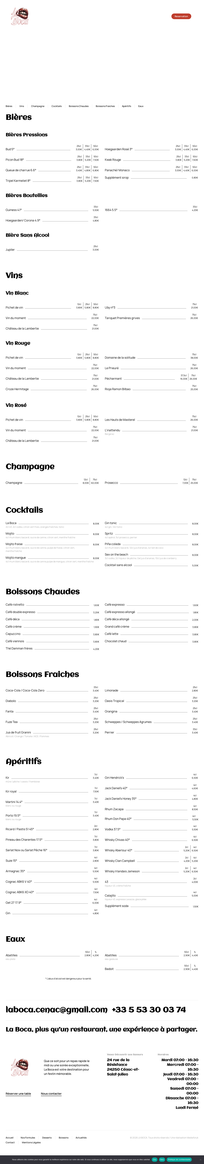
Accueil (9, 1137)
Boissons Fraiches (105, 106)
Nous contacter (51, 1093)
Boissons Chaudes (79, 106)
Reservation (181, 16)
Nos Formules (28, 1137)
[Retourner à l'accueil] (20, 16)
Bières (9, 106)
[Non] (200, 1159)
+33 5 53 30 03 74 (149, 1010)
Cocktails (57, 106)
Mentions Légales (31, 1142)
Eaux (141, 106)
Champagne (37, 106)
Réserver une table (18, 1093)
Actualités (81, 1137)
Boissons (63, 1137)
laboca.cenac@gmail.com (56, 1010)
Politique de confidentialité (179, 1159)
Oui (154, 1159)
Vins (21, 106)
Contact (10, 1142)
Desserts (47, 1137)
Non (162, 1159)
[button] (197, 16)
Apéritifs (126, 106)
